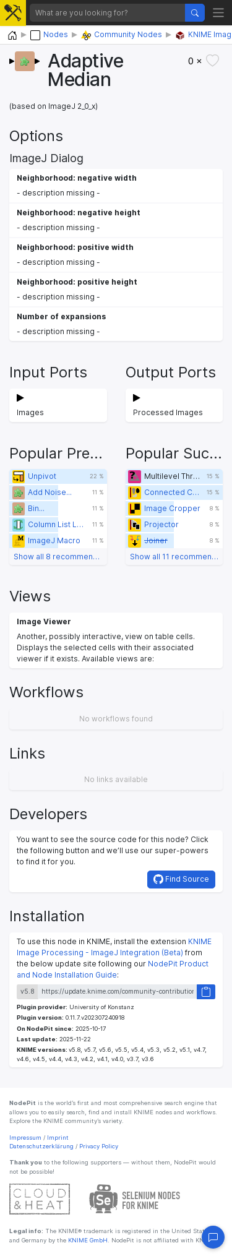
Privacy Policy (98, 1146)
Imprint (58, 1137)
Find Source (181, 879)
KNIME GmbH (87, 1240)
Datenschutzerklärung (41, 1146)
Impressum (25, 1137)
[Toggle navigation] (218, 13)
